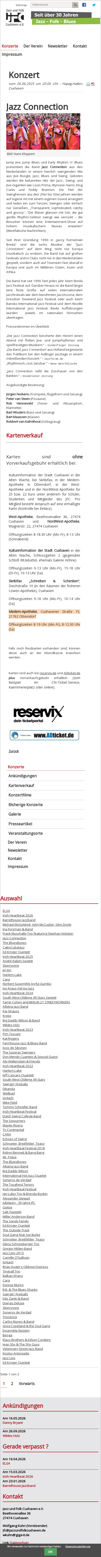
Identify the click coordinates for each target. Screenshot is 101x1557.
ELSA (6, 910)
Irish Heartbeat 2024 (18, 992)
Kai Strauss (11, 1010)
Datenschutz (19, 1542)
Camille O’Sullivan (16, 1257)
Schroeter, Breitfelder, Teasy (24, 1143)
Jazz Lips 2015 (13, 1252)
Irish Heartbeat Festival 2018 (24, 1147)
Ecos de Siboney (15, 1047)
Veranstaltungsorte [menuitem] (25, 832)
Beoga (7, 1334)
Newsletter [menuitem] (57, 46)
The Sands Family (16, 1220)
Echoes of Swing (15, 1138)
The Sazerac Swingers (19, 1052)
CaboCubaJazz (14, 947)
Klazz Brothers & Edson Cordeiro (27, 1339)
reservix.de (48, 672)
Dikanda (9, 1088)
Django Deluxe (13, 1302)
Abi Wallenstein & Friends (21, 1061)
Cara (6, 979)
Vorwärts (27, 1383)
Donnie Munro (13, 1284)
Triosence (10, 1316)
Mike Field (10, 1102)
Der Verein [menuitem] (32, 46)
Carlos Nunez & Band (18, 1321)
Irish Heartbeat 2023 (18, 1029)
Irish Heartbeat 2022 (18, 1065)
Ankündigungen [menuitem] (22, 775)
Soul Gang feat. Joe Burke (21, 1234)
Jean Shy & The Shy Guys (21, 1344)
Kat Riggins (11, 1038)
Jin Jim (7, 969)
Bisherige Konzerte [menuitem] (25, 804)
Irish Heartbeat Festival (19, 1111)
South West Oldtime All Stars (24, 1079)
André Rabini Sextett (18, 960)
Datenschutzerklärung (77, 1546)
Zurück (14, 751)
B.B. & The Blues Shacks (20, 1289)
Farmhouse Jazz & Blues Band (25, 1042)
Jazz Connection (14, 937)
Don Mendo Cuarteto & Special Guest (30, 1056)
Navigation (82, 33)
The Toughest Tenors (18, 1184)
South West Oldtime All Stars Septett (29, 997)
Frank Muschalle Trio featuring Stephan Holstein (38, 933)
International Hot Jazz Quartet (24, 1175)
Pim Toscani (11, 1033)
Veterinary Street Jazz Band (23, 1348)
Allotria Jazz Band (15, 1006)
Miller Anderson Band (18, 1216)
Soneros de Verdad (17, 1179)
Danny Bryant (13, 1422)
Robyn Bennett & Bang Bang (23, 1152)
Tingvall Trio (11, 1271)
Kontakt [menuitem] (80, 46)
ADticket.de (72, 672)
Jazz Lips (9, 1357)
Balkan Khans (13, 1275)
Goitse (7, 1207)
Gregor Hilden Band (17, 1248)
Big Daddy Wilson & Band (21, 1020)
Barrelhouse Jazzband (19, 919)
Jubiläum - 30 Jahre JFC (19, 1202)
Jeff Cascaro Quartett (18, 1074)
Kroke (7, 1015)
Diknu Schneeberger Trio (21, 1243)
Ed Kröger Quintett (16, 951)
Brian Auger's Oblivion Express (25, 1266)
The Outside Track (16, 1229)
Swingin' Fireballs (15, 1083)
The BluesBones (15, 942)
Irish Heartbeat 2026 (18, 915)
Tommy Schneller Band (20, 1106)
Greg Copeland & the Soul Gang (26, 1325)
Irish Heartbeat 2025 (18, 956)
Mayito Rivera (13, 1125)
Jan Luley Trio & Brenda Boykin (25, 1193)
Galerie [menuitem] (14, 813)
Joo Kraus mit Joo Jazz (18, 988)
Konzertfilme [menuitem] (19, 794)
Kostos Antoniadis (16, 1353)
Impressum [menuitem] (12, 54)
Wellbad (9, 1093)
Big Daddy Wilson (15, 1170)
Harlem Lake (12, 974)
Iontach (8, 1097)
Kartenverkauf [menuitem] (21, 785)
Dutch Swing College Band (22, 1115)
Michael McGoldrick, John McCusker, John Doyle (37, 924)
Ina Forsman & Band (18, 928)
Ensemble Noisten (16, 1330)
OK (50, 1552)
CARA (7, 1134)
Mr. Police (10, 1156)
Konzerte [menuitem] (10, 46)
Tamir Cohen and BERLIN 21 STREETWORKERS (36, 1001)
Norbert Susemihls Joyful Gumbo (27, 983)
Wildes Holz (11, 1024)
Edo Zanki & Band (16, 1298)
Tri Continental (13, 1129)
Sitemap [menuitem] (21, 5)
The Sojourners (14, 1120)
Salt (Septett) (12, 1211)
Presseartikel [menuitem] (20, 823)
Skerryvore (11, 965)
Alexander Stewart (16, 1198)
